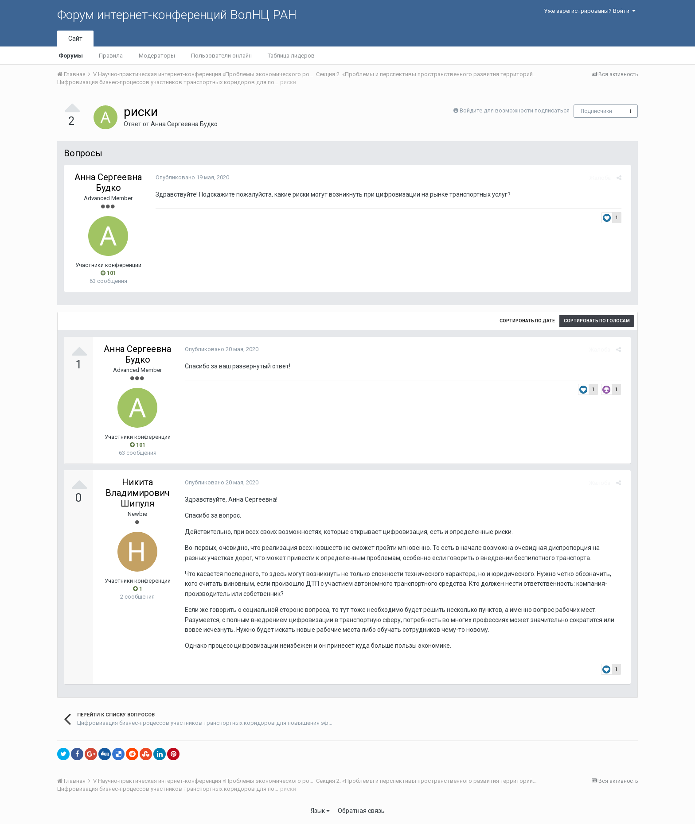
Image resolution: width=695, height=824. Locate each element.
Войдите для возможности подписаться (515, 110)
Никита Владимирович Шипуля (137, 493)
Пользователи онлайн (221, 55)
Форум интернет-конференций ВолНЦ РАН (177, 15)
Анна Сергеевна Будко (184, 124)
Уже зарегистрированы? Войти (590, 11)
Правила (111, 55)
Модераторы (157, 55)
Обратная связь (361, 810)
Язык (320, 810)
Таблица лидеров (291, 55)
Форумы (71, 55)
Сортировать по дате (527, 320)
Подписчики (596, 111)
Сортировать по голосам (597, 320)
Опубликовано (189, 177)
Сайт (75, 38)
